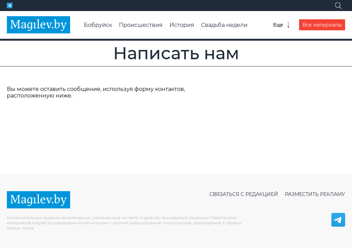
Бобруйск (98, 25)
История (181, 25)
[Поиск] (338, 5)
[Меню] (281, 24)
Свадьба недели (224, 25)
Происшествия (141, 25)
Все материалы (322, 25)
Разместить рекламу (315, 194)
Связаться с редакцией (243, 194)
